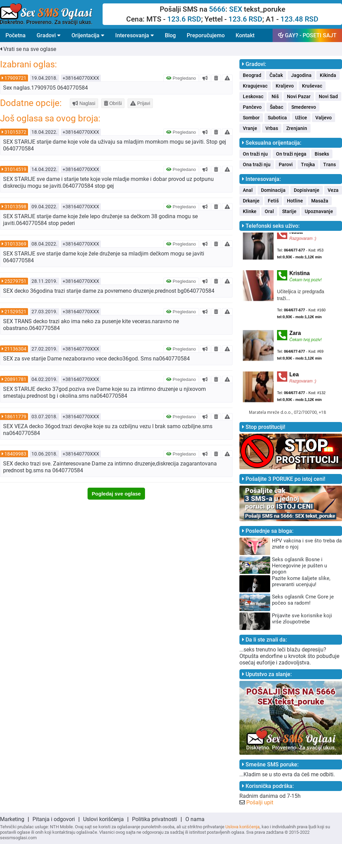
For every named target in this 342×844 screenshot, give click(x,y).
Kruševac (312, 86)
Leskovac (253, 96)
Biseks (322, 154)
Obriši (113, 103)
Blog (170, 35)
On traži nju (255, 154)
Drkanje (251, 200)
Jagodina (301, 75)
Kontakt (245, 35)
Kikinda (328, 75)
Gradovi (49, 35)
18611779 (15, 416)
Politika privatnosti (154, 819)
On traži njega (291, 154)
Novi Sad (328, 96)
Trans (329, 164)
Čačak (276, 75)
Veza (333, 190)
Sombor (251, 117)
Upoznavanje (319, 211)
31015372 (15, 132)
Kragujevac (255, 86)
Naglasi (84, 103)
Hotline (295, 200)
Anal (248, 190)
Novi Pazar (299, 96)
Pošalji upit (259, 802)
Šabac (276, 107)
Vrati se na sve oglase (28, 49)
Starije (289, 211)
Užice (301, 117)
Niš (275, 96)
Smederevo (303, 107)
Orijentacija (87, 35)
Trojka (308, 164)
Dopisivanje (306, 190)
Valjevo (323, 117)
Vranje (250, 128)
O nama (195, 819)
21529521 (15, 311)
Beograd (252, 75)
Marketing (12, 819)
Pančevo (252, 107)
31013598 (15, 206)
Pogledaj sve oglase (116, 494)
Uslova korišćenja (242, 826)
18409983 (15, 454)
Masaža (319, 200)
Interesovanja (134, 35)
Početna (15, 35)
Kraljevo (285, 86)
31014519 (15, 169)
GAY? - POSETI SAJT (307, 35)
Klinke (249, 211)
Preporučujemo (206, 35)
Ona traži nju (257, 164)
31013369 (15, 244)
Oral (269, 211)
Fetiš (273, 200)
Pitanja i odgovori (53, 819)
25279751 (15, 281)
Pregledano (181, 78)
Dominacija (273, 190)
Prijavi (140, 103)
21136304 (15, 349)
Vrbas (271, 128)
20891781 (15, 379)
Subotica (277, 117)
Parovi (286, 164)
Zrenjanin (296, 128)
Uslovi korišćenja (103, 819)
